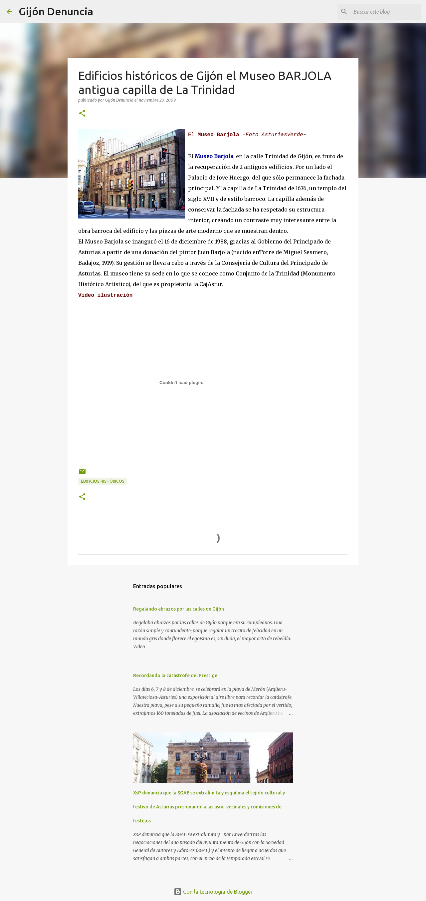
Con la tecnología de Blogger (213, 892)
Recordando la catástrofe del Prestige (175, 675)
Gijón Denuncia (56, 11)
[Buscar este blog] (386, 12)
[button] (82, 113)
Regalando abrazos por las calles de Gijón (178, 609)
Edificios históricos (102, 481)
